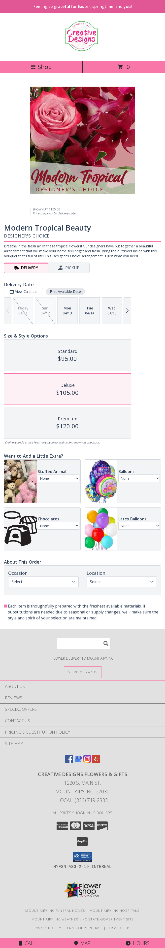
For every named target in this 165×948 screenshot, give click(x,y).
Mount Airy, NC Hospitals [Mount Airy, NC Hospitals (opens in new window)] (115, 910)
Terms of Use (120, 928)
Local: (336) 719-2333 (83, 800)
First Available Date (65, 291)
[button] (82, 857)
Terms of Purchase (84, 928)
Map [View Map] (82, 943)
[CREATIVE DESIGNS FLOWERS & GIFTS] (82, 48)
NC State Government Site (107, 919)
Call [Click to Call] (27, 943)
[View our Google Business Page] (78, 761)
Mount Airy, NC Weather (55, 919)
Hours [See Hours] (138, 943)
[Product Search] (83, 643)
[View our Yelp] (96, 761)
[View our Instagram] (87, 761)
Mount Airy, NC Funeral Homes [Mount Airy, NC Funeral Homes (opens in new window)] (55, 910)
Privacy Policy (47, 928)
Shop (41, 67)
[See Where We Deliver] (82, 672)
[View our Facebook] (69, 761)
